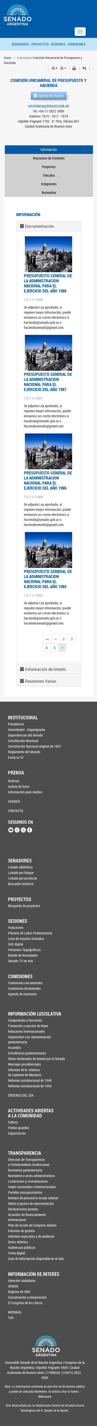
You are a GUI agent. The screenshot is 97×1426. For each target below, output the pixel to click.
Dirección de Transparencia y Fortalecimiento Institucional (28, 1162)
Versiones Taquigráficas (24, 949)
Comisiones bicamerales (24, 988)
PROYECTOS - (41, 44)
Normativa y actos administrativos (31, 1175)
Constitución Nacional (23, 740)
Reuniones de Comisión (49, 158)
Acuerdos (14, 1047)
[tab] (48, 226)
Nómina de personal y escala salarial (33, 1197)
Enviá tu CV (16, 757)
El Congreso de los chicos (25, 1302)
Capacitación (17, 1133)
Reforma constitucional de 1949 (30, 1080)
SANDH (13, 1286)
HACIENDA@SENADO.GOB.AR (48, 106)
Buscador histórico (21, 883)
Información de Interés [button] (45, 669)
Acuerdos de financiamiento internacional (27, 1217)
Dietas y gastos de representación (31, 1203)
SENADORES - (21, 44)
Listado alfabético (20, 867)
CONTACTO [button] (15, 810)
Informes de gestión (21, 1230)
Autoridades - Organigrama (26, 729)
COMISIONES (76, 44)
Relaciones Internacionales (26, 1031)
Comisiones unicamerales (25, 982)
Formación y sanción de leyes (28, 1025)
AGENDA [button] (14, 801)
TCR (11, 1317)
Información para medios (25, 792)
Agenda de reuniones (22, 994)
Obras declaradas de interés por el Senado (33, 1058)
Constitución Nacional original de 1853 (33, 746)
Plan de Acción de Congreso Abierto (32, 1225)
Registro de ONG (19, 1291)
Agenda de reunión (49, 95)
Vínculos (49, 175)
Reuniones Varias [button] (40, 681)
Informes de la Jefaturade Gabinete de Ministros (24, 1072)
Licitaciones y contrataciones (28, 1181)
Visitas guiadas (18, 1127)
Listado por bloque (21, 872)
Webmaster (45, 1396)
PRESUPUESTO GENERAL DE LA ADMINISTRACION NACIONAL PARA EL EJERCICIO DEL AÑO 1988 (48, 283)
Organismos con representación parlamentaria (29, 1039)
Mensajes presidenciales (24, 1064)
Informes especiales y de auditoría (31, 1236)
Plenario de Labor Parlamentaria (30, 933)
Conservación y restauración (27, 1297)
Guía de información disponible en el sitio (33, 1258)
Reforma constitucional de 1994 (30, 1086)
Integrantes (49, 183)
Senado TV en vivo (20, 960)
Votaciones (15, 927)
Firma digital (16, 1253)
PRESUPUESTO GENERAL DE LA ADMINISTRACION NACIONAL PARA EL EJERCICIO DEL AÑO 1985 (48, 578)
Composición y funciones (25, 1020)
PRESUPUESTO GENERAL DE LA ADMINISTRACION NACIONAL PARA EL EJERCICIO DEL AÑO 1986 (48, 480)
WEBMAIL (15, 1312)
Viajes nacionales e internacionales (32, 1186)
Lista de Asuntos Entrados (26, 938)
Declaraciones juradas (23, 1209)
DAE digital (15, 944)
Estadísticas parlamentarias (27, 1053)
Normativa (49, 192)
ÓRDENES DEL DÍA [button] (21, 1095)
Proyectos (49, 166)
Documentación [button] (39, 226)
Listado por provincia (22, 878)
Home (7, 57)
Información (48, 149)
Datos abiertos (18, 1241)
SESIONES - (59, 44)
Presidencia (16, 724)
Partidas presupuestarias (25, 1192)
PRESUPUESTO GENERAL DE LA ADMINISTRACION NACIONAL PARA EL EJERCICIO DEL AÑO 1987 (48, 381)
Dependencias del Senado (25, 735)
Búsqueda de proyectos (24, 905)
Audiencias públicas (21, 1247)
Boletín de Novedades (23, 955)
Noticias (13, 780)
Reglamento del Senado (24, 751)
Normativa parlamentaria (25, 1170)
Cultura (13, 1122)
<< (47, 638)
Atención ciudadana (21, 1280)
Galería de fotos (18, 786)
